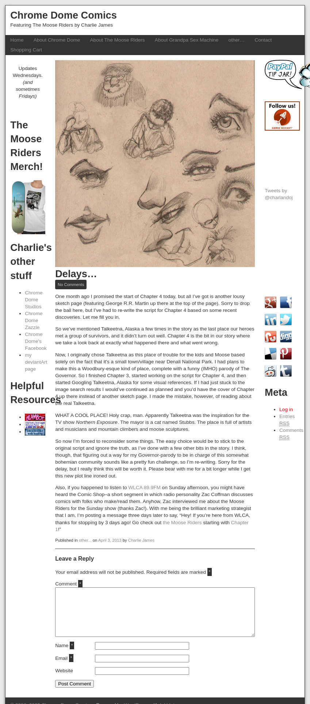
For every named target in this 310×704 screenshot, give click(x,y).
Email (64, 658)
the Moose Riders (182, 522)
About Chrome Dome (57, 40)
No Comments (72, 285)
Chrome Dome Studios (33, 299)
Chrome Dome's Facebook (36, 341)
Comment (69, 583)
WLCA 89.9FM (144, 487)
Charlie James (141, 540)
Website (64, 670)
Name (64, 645)
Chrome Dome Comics (63, 15)
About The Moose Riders (117, 40)
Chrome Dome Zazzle (33, 320)
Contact (263, 40)
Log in (286, 409)
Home (16, 40)
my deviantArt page (36, 362)
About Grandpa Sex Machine (187, 40)
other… (237, 40)
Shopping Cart (26, 50)
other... (85, 540)
